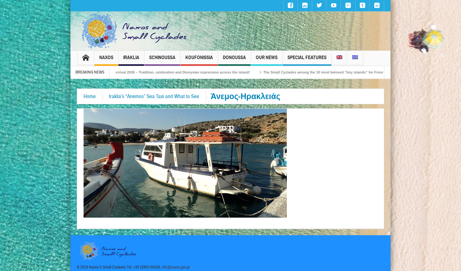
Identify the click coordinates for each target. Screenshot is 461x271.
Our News (266, 60)
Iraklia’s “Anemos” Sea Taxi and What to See (154, 96)
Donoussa (234, 60)
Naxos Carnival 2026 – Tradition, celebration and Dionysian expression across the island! (178, 72)
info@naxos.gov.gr (176, 267)
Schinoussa (162, 60)
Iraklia (131, 60)
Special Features (307, 60)
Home (90, 96)
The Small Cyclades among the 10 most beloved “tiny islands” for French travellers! (337, 72)
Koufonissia (199, 60)
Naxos (106, 60)
